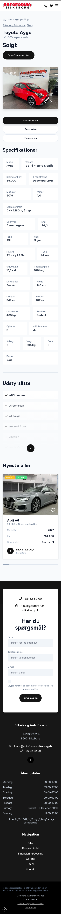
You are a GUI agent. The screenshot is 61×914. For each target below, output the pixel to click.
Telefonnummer (15, 652)
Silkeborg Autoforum (14, 25)
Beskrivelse (30, 129)
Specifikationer (30, 120)
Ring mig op (30, 697)
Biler (29, 25)
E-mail (11, 667)
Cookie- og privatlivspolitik (31, 903)
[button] (45, 101)
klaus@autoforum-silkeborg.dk (30, 608)
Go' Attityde (30, 907)
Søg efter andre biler (18, 55)
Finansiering (30, 138)
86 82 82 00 (30, 598)
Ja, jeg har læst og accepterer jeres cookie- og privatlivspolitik (30, 687)
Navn (10, 637)
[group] (30, 88)
